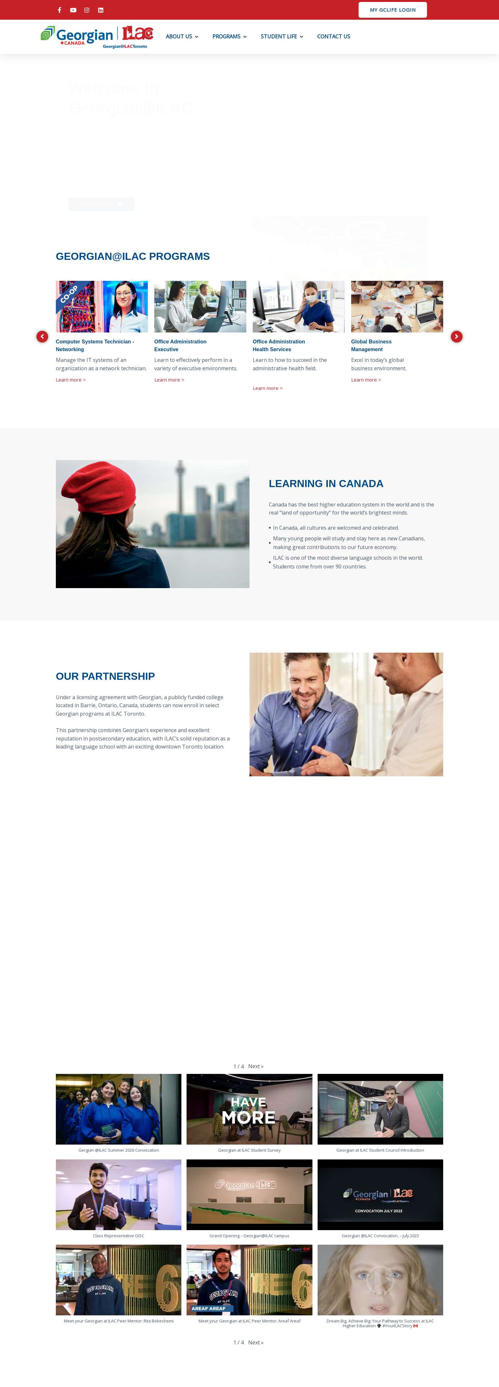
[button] (182, 37)
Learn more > (71, 379)
